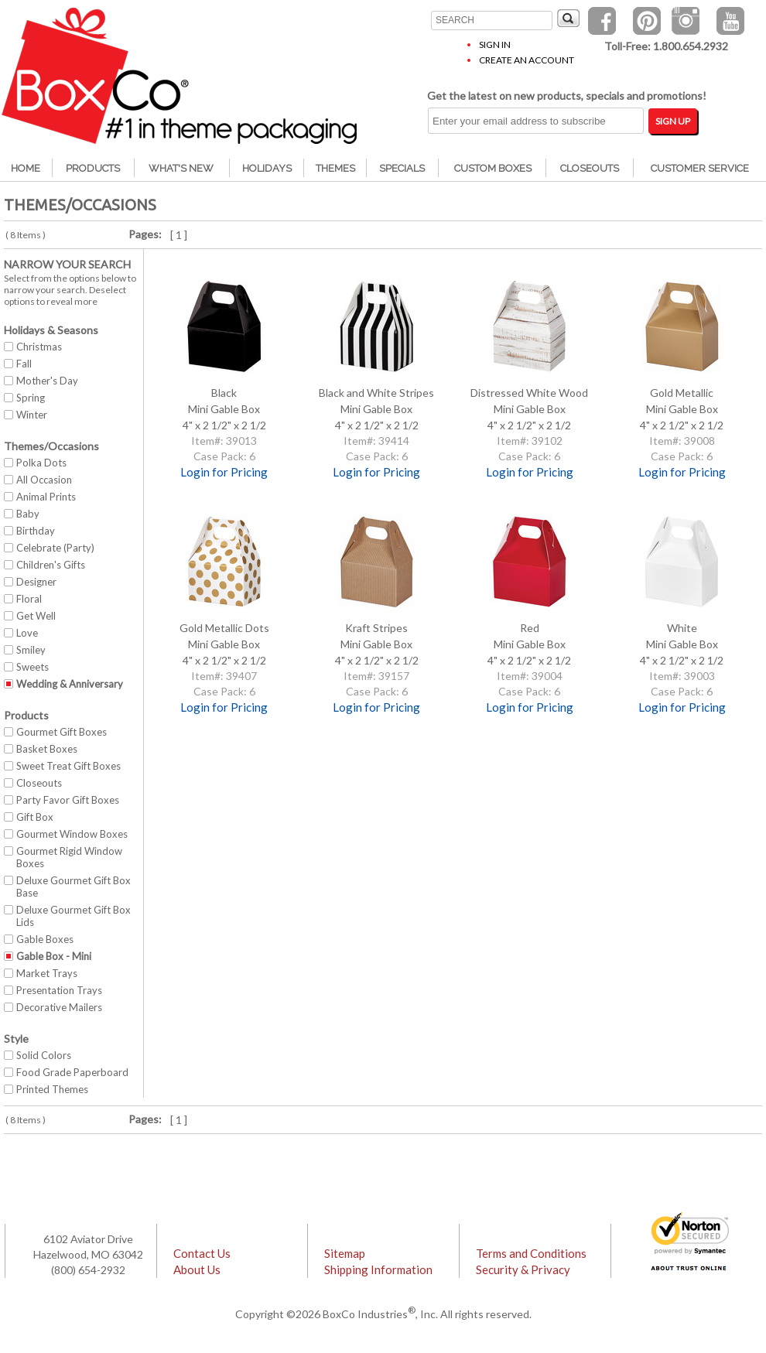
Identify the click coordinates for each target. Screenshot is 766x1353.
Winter (31, 414)
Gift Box (34, 817)
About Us (197, 1269)
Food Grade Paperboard (72, 1072)
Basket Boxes (46, 749)
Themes (335, 168)
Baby (27, 513)
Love (27, 633)
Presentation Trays (59, 990)
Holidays (267, 168)
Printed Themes (52, 1089)
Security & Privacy (523, 1269)
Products (93, 168)
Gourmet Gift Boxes (61, 732)
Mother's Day (47, 380)
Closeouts (589, 168)
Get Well (36, 616)
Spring (30, 397)
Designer (36, 582)
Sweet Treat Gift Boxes (68, 766)
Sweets (32, 667)
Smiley (31, 650)
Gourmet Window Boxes (72, 834)
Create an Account (526, 60)
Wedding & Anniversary (69, 684)
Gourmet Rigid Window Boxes (69, 857)
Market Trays (46, 973)
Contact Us (202, 1253)
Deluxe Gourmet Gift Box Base (73, 886)
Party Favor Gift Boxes (67, 800)
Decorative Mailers (59, 1007)
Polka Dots (41, 462)
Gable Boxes (45, 939)
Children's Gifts (50, 565)
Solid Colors (43, 1055)
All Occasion (44, 479)
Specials (402, 168)
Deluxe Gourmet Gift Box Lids (73, 916)
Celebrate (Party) (55, 548)
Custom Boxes (493, 168)
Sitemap (344, 1253)
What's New (181, 168)
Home (25, 168)
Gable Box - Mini (53, 956)
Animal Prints (46, 496)
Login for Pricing (224, 472)
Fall (24, 363)
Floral (29, 599)
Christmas (39, 346)
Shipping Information (378, 1269)
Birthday (35, 530)
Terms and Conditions (531, 1253)
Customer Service (700, 168)
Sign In (495, 44)
